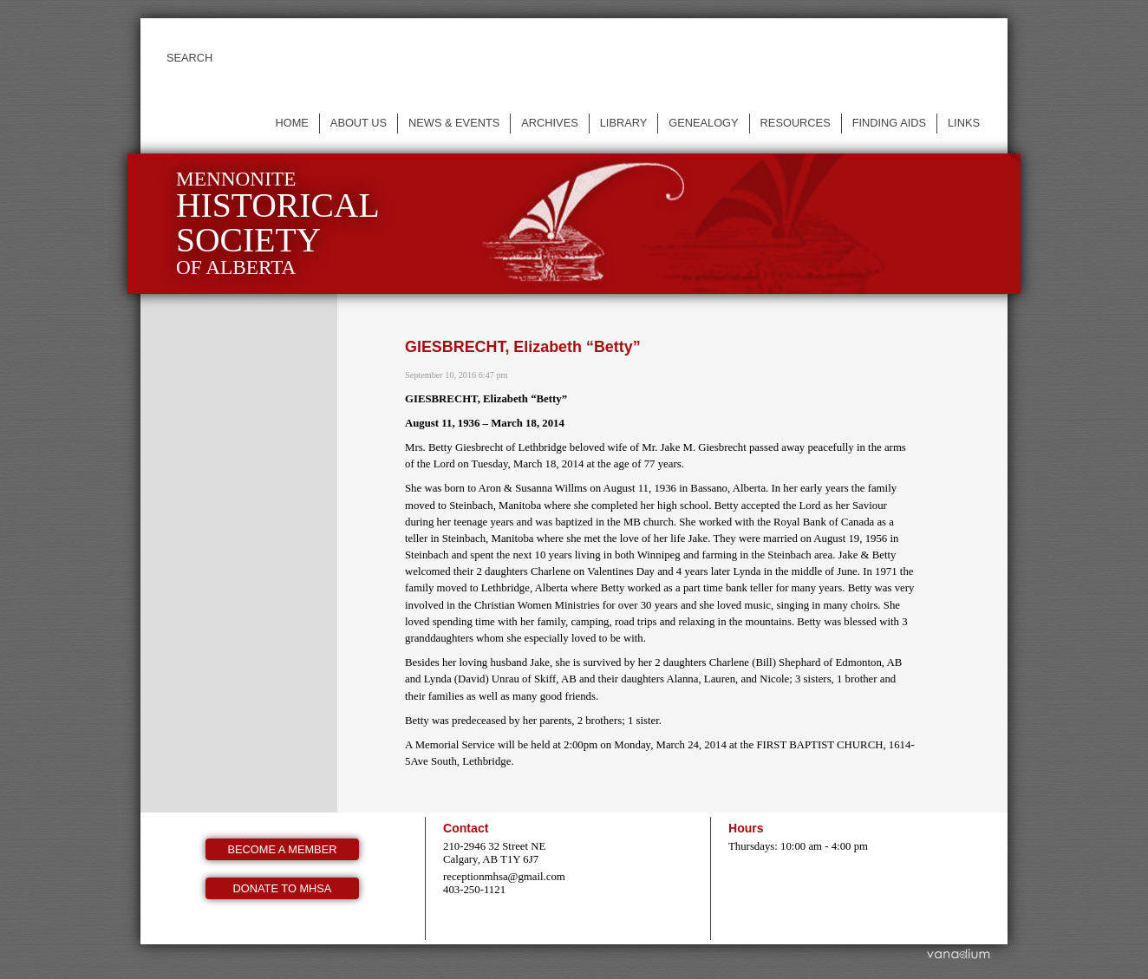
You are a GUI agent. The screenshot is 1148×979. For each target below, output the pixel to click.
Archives (549, 122)
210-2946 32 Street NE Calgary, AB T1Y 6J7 (494, 852)
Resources (795, 122)
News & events (453, 122)
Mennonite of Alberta (278, 223)
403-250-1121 (474, 890)
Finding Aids (889, 122)
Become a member (282, 849)
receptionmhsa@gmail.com (504, 877)
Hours (746, 828)
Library (624, 122)
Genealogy (703, 122)
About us (358, 122)
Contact (465, 828)
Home (291, 122)
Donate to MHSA (282, 888)
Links (964, 122)
